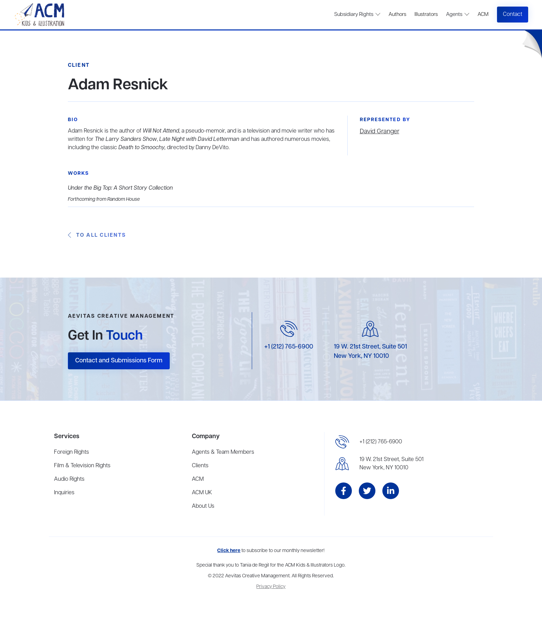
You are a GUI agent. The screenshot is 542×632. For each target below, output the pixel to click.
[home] (40, 15)
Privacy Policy (270, 587)
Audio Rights (69, 479)
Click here (228, 551)
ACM (483, 14)
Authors (397, 14)
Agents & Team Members (223, 452)
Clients (200, 466)
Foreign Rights (71, 452)
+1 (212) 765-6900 (288, 347)
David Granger (379, 131)
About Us (203, 506)
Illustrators (426, 14)
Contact (512, 14)
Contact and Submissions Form (118, 360)
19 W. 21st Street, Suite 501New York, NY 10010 (391, 464)
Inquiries (64, 493)
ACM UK (202, 493)
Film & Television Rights (82, 466)
